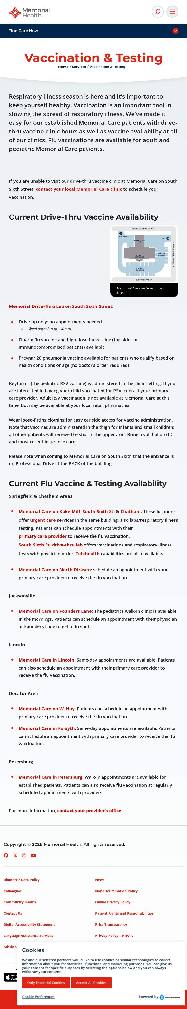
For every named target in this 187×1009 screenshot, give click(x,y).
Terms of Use (106, 946)
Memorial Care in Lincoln (46, 660)
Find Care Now (23, 30)
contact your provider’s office (89, 810)
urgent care (43, 520)
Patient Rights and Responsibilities (124, 913)
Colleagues (13, 891)
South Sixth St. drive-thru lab (51, 545)
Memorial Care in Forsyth (47, 728)
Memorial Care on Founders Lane (55, 611)
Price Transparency (111, 924)
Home (63, 67)
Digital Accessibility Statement (29, 924)
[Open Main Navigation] (172, 12)
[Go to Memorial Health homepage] (30, 14)
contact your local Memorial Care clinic (79, 189)
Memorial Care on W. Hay (47, 708)
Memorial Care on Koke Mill (49, 511)
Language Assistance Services (28, 935)
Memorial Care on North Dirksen (55, 569)
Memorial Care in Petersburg (50, 777)
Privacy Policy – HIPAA (114, 935)
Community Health (20, 902)
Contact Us (13, 913)
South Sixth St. (99, 511)
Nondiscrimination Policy (116, 891)
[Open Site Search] (158, 12)
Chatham (131, 511)
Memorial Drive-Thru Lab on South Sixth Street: (61, 306)
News (99, 879)
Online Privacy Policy (112, 902)
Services (79, 67)
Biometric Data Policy (22, 879)
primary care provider (43, 536)
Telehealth (88, 553)
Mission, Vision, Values (23, 946)
